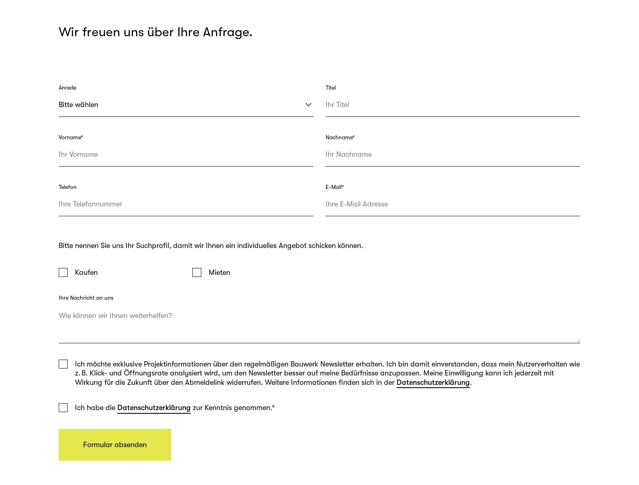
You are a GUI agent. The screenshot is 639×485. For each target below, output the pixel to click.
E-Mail (335, 187)
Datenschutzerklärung (433, 382)
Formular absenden (115, 445)
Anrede (67, 87)
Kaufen (86, 272)
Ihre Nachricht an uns (86, 298)
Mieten (219, 272)
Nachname (340, 137)
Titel (331, 87)
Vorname (71, 137)
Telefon (68, 187)
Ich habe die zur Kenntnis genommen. (175, 408)
